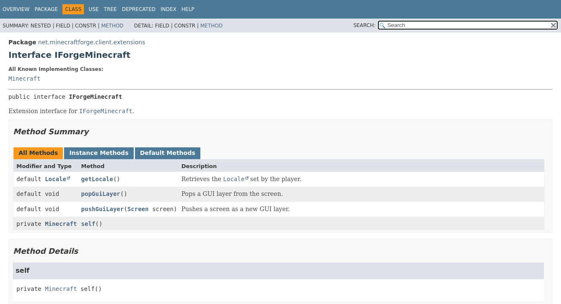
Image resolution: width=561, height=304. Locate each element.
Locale (55, 179)
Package (46, 9)
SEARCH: (364, 25)
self (88, 223)
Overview (16, 9)
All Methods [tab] (38, 152)
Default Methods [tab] (167, 152)
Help (187, 9)
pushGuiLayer (102, 209)
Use (94, 9)
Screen (138, 209)
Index (169, 9)
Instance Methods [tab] (98, 152)
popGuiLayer (100, 193)
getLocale (97, 179)
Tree (110, 9)
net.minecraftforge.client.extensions (91, 42)
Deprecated (139, 9)
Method (112, 26)
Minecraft (24, 78)
